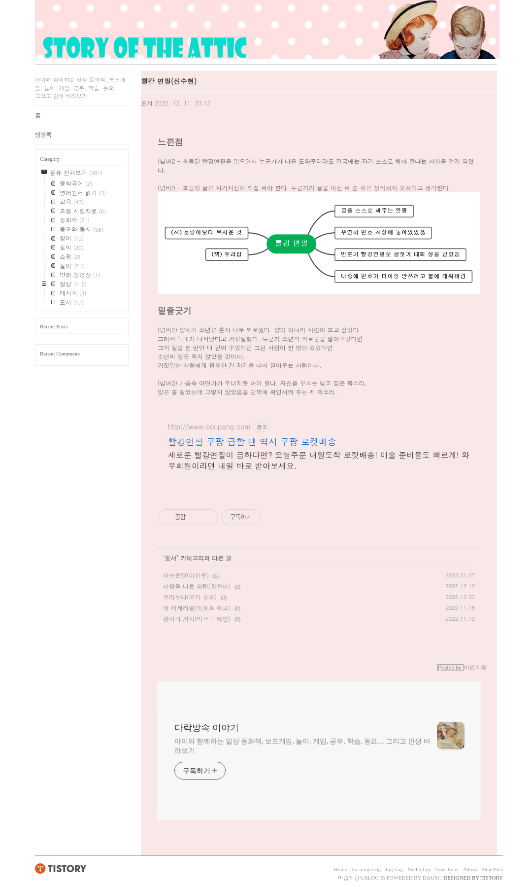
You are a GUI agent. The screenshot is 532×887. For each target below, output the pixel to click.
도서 (147, 103)
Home (340, 869)
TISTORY (61, 868)
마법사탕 (349, 878)
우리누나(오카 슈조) (190, 597)
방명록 (43, 134)
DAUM (431, 878)
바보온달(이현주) (186, 575)
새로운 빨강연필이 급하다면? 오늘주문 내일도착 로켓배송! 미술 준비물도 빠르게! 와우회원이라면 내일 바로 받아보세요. (318, 460)
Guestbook (447, 869)
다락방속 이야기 (206, 728)
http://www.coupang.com (209, 427)
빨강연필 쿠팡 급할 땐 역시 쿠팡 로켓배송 (252, 442)
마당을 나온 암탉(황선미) (197, 586)
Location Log (366, 869)
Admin (470, 869)
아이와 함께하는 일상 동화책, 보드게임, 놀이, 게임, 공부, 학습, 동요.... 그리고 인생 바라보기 (302, 746)
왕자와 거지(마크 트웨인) (197, 618)
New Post (492, 869)
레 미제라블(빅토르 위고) (197, 607)
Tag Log (394, 869)
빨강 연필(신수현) (169, 81)
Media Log (419, 869)
